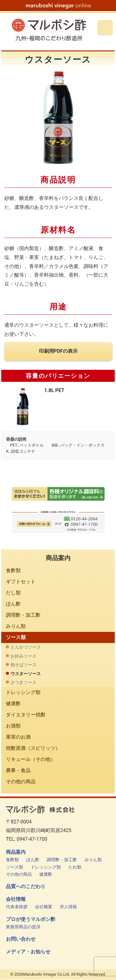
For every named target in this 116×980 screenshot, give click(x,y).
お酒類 (13, 726)
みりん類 (16, 626)
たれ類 (74, 867)
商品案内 (16, 852)
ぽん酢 (13, 604)
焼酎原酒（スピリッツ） (33, 748)
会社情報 (16, 899)
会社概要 (43, 906)
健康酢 (13, 703)
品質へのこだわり (25, 886)
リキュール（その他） (30, 759)
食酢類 (13, 570)
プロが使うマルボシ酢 (30, 919)
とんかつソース (26, 647)
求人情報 (68, 906)
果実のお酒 (18, 737)
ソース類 (16, 637)
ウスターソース (26, 673)
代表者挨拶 (17, 906)
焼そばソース (24, 664)
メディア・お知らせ (28, 951)
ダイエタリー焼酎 (25, 715)
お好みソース (24, 656)
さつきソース (24, 682)
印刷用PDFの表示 (58, 351)
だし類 (13, 593)
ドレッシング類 (23, 692)
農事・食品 (18, 770)
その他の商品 (21, 781)
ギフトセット (21, 582)
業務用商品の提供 (23, 927)
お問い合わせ (21, 939)
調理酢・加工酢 (23, 615)
